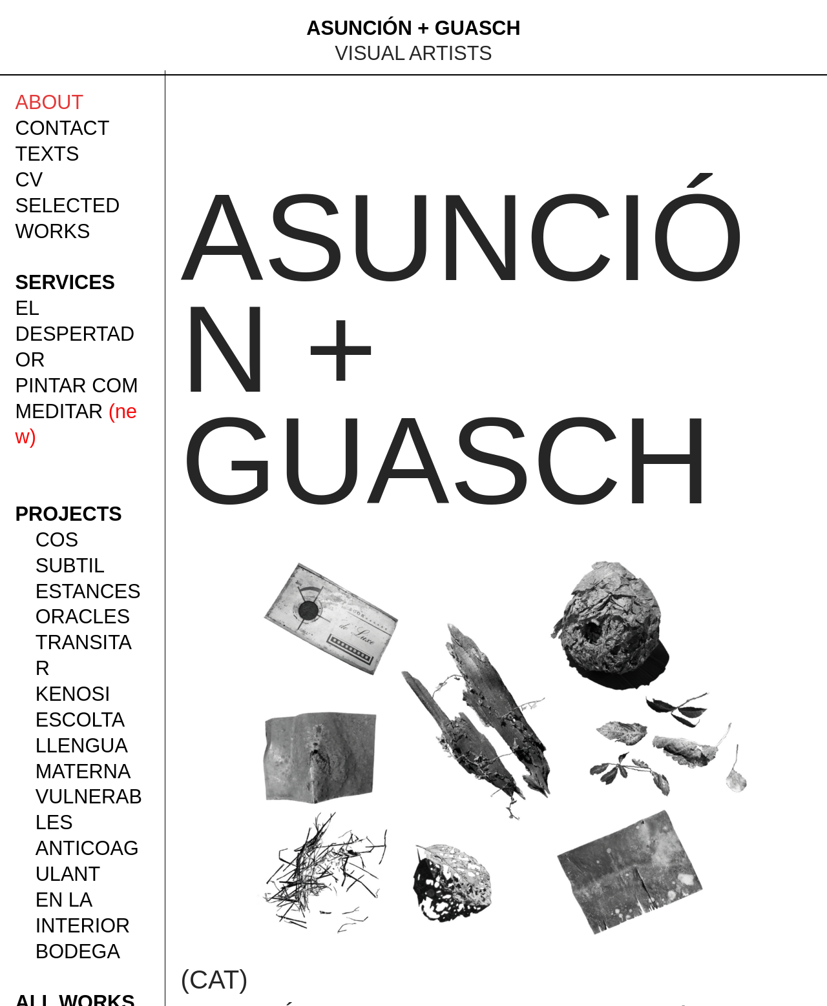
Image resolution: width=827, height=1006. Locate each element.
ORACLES (83, 616)
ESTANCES (88, 591)
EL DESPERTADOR (75, 333)
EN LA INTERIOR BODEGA (83, 925)
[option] (496, 746)
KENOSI (73, 694)
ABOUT (50, 102)
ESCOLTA (80, 719)
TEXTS (47, 154)
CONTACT (63, 128)
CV (29, 179)
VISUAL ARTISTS (413, 53)
